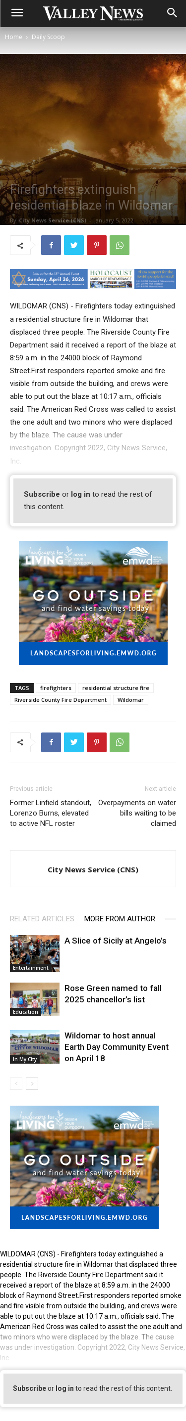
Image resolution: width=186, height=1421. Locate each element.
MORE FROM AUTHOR (119, 918)
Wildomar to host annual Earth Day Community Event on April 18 (116, 1047)
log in (80, 494)
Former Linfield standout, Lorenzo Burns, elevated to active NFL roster (50, 813)
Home (13, 37)
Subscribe (42, 494)
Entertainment (31, 967)
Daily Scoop (48, 37)
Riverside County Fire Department (60, 699)
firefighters (55, 687)
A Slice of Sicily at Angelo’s (115, 941)
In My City (25, 1059)
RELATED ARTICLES (42, 918)
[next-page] (32, 1083)
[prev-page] (16, 1083)
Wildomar (131, 699)
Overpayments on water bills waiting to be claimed (137, 813)
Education (25, 1011)
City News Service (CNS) (52, 220)
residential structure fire (115, 687)
